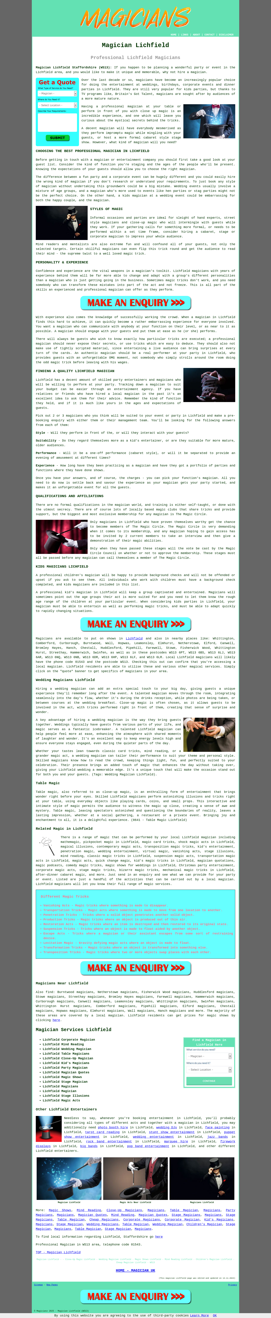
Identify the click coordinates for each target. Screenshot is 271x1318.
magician (54, 666)
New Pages (52, 1285)
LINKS (184, 34)
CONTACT (209, 34)
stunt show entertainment (172, 1132)
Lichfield (134, 638)
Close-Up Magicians (124, 1210)
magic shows (218, 1015)
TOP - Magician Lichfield (58, 1252)
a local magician (217, 879)
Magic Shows (60, 1210)
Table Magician (184, 1210)
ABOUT (196, 34)
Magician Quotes (92, 1215)
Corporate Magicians (141, 1219)
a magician (183, 1123)
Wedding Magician (167, 1224)
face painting (217, 1127)
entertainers (65, 1151)
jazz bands (217, 1137)
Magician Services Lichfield (73, 1029)
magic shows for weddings (128, 865)
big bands (88, 1146)
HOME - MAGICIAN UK (135, 1270)
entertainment (161, 1118)
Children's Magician (204, 1224)
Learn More (199, 1315)
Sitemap (38, 1285)
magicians (204, 657)
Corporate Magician (182, 1219)
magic (105, 837)
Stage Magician (70, 1224)
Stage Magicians (186, 1215)
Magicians (44, 638)
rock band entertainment (109, 1141)
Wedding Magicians (102, 1224)
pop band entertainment (148, 1146)
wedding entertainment (118, 851)
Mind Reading (89, 1210)
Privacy (232, 1285)
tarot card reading (102, 1132)
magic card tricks (158, 842)
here (56, 1020)
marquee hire (176, 1141)
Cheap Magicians (104, 1219)
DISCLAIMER (226, 34)
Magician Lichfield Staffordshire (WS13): (74, 67)
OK (215, 1315)
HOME (174, 34)
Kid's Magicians (218, 1219)
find (49, 992)
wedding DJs (166, 1127)
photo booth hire (113, 1127)
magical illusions (77, 846)
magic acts (81, 860)
